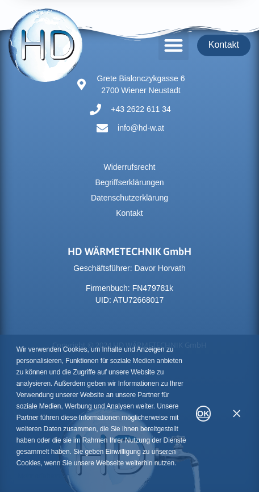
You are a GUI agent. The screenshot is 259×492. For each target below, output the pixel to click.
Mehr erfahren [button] (39, 476)
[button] (173, 45)
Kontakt (129, 213)
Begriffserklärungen (129, 182)
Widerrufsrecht (129, 167)
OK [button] (203, 413)
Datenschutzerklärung (129, 197)
